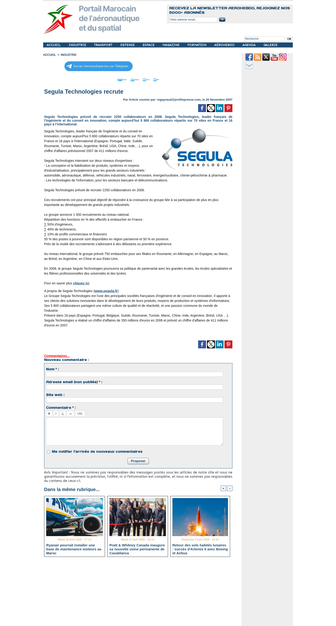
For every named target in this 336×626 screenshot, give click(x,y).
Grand (152, 79)
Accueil (49, 55)
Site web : (55, 394)
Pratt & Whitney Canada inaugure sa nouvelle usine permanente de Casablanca (137, 548)
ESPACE (149, 45)
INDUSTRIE (78, 45)
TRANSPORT (103, 45)
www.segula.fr (105, 290)
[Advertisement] (141, 593)
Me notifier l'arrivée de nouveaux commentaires (97, 451)
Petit (168, 79)
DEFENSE (128, 45)
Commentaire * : (61, 407)
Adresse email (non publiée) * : (74, 381)
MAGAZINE (171, 45)
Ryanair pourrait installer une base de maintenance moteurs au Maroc (74, 548)
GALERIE (270, 45)
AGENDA (249, 45)
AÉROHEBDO (224, 45)
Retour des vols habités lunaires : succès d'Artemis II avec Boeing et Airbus (200, 548)
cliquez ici (81, 282)
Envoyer (111, 79)
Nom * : (52, 368)
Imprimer (133, 79)
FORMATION (197, 45)
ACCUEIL (54, 45)
